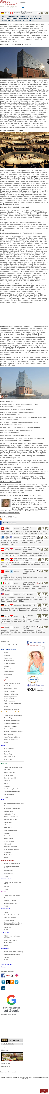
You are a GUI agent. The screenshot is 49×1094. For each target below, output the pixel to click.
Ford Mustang (28, 594)
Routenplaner (5, 1066)
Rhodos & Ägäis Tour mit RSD (29, 537)
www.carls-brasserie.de (39, 447)
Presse (14, 1077)
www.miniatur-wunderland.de (28, 427)
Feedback (8, 1077)
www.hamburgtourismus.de (27, 404)
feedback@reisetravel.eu (10, 513)
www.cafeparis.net (13, 458)
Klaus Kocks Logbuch (27, 559)
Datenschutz (36, 1077)
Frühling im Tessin (27, 528)
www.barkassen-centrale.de (11, 424)
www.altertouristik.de (21, 435)
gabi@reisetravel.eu (36, 504)
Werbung (25, 1078)
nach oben (44, 1092)
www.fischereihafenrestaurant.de (32, 473)
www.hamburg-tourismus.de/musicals (16, 431)
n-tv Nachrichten (8, 1043)
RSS (3, 1077)
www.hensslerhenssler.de (10, 482)
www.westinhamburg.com (10, 414)
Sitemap (25, 1077)
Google (3, 1047)
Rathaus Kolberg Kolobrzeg (29, 627)
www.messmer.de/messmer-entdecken (15, 440)
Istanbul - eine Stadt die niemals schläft (29, 571)
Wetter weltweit (6, 1063)
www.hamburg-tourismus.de (11, 406)
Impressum (44, 1077)
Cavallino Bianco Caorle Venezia (29, 583)
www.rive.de (13, 464)
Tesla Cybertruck (29, 605)
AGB (30, 1077)
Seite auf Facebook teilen (37, 642)
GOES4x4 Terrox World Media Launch (29, 549)
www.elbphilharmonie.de (23, 409)
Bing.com (4, 1050)
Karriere (19, 1077)
